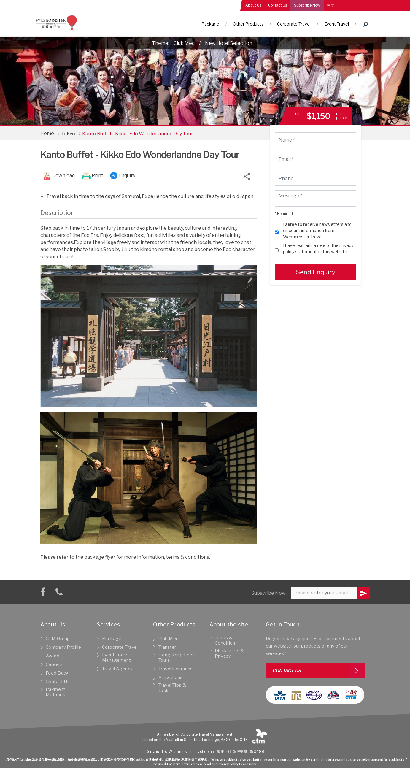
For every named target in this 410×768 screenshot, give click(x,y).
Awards (54, 655)
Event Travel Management (116, 657)
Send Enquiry (315, 272)
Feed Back (57, 673)
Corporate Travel (294, 23)
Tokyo (68, 134)
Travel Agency (117, 669)
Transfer (167, 647)
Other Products (248, 23)
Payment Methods (55, 692)
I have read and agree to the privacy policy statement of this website (318, 248)
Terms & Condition (225, 640)
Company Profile (63, 647)
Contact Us (277, 5)
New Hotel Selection (228, 43)
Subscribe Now (307, 5)
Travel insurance (175, 669)
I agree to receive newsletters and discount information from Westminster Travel (317, 230)
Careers (54, 664)
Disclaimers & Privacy (229, 653)
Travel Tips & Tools (172, 688)
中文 (330, 5)
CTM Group (58, 638)
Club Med (184, 43)
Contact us (286, 670)
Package (210, 23)
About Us (253, 5)
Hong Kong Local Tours (177, 657)
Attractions (170, 677)
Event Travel (336, 23)
